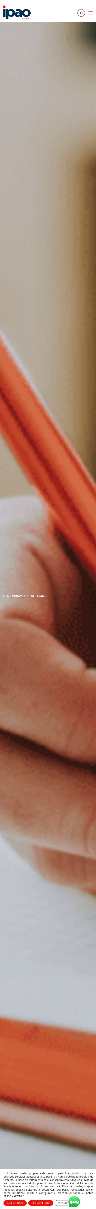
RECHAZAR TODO (41, 1202)
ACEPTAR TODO (15, 1202)
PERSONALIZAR (66, 1202)
